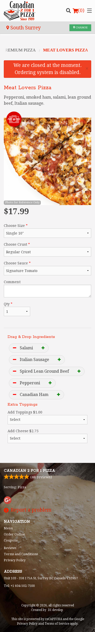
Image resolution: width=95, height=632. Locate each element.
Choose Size (47, 231)
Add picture (14, 119)
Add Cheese (47, 436)
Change (80, 27)
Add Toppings (47, 417)
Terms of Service (57, 623)
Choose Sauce (47, 268)
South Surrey (23, 28)
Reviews (10, 548)
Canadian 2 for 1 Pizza (29, 470)
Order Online (14, 534)
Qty (17, 309)
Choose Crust (47, 249)
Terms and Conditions (21, 554)
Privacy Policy (15, 560)
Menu (8, 528)
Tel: (19, 586)
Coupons (10, 540)
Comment (47, 288)
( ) (78, 10)
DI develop (55, 610)
